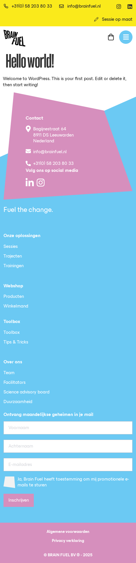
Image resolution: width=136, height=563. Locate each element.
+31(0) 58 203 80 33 (53, 164)
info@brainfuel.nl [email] (84, 6)
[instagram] (118, 6)
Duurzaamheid (17, 402)
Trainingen (13, 266)
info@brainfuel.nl (50, 152)
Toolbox (11, 333)
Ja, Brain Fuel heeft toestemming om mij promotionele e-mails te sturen (73, 482)
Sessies (10, 247)
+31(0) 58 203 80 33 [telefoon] (32, 6)
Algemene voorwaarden (68, 532)
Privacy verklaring (68, 541)
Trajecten (12, 256)
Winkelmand (15, 306)
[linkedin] (130, 6)
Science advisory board (26, 392)
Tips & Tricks (15, 342)
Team (9, 373)
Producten (13, 297)
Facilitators (14, 383)
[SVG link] (14, 38)
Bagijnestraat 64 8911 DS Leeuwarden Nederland (53, 135)
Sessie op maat (117, 20)
